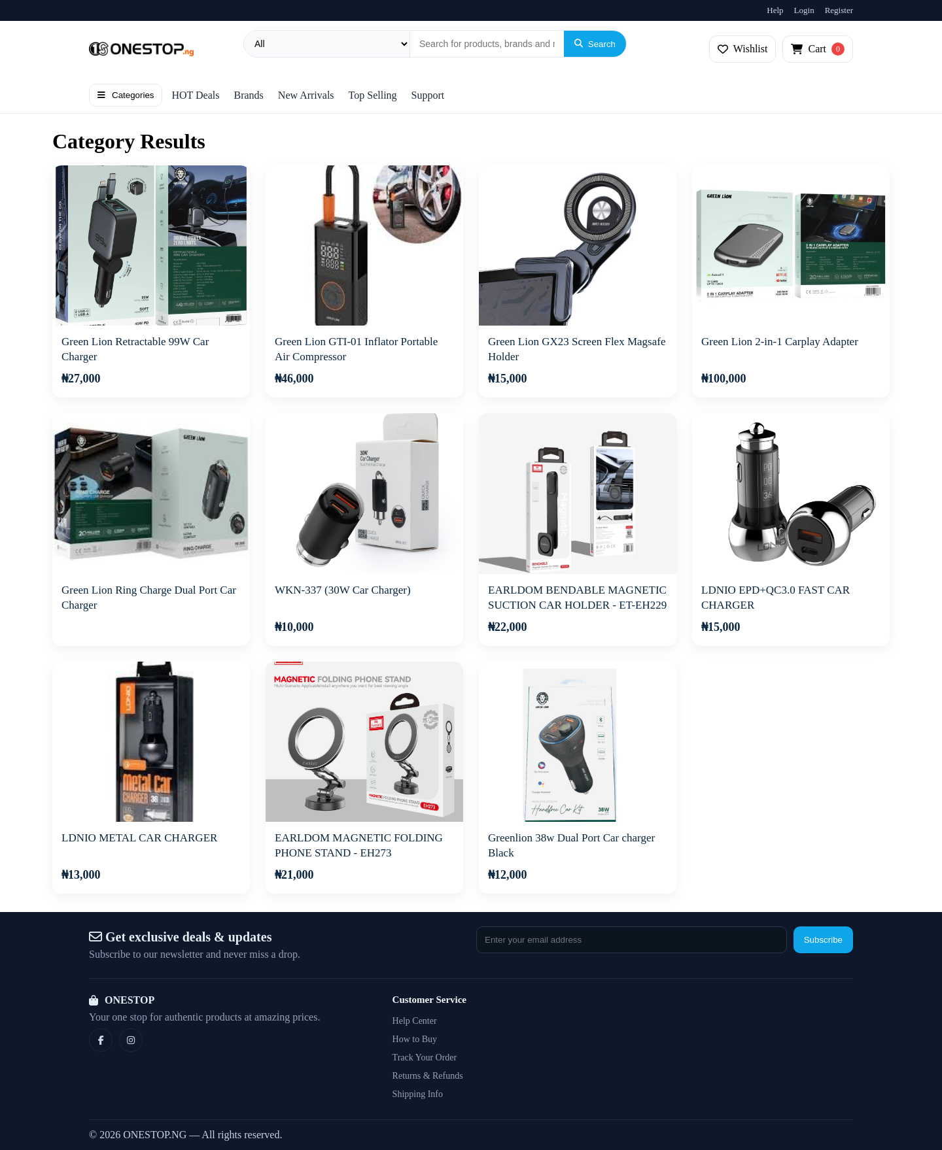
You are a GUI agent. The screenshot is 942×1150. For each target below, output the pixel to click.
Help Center (414, 1021)
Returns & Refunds (427, 1076)
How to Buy (414, 1039)
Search (595, 44)
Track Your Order (424, 1057)
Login (804, 10)
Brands (249, 95)
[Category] (327, 44)
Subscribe (823, 940)
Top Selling (373, 95)
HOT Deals (195, 95)
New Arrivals (306, 95)
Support (428, 95)
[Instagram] (131, 1040)
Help (775, 10)
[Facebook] (101, 1040)
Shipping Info (417, 1094)
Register (839, 10)
